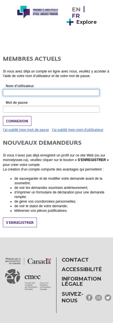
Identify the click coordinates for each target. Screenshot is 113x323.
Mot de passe (23, 103)
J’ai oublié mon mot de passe (26, 129)
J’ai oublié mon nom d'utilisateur (77, 129)
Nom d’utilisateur (26, 86)
